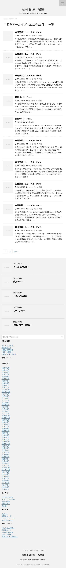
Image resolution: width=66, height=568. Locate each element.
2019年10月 (6, 368)
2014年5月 (5, 483)
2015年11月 (6, 444)
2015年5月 (5, 457)
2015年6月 (5, 455)
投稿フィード (6, 516)
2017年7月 (5, 400)
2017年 (11, 19)
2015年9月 (5, 448)
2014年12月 (6, 468)
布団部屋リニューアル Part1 (28, 227)
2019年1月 (5, 370)
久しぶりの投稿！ (21, 267)
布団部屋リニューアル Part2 (28, 205)
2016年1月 (5, 439)
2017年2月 (5, 411)
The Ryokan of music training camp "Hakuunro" (33, 559)
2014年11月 (6, 470)
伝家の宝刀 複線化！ (23, 325)
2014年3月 (5, 487)
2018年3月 (5, 383)
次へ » (16, 251)
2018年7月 (5, 374)
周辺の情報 (6, 501)
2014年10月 (6, 472)
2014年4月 (5, 485)
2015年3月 (5, 461)
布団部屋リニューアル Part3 (28, 184)
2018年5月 (5, 379)
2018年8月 (5, 372)
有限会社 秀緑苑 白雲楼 (30, 550)
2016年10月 (6, 420)
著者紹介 (43, 550)
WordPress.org (7, 520)
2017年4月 (5, 407)
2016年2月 (5, 437)
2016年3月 (5, 435)
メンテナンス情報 (35, 36)
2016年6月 (5, 429)
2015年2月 (5, 463)
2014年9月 (5, 474)
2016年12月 (6, 416)
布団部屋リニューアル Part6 (28, 76)
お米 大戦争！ (20, 311)
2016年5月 (5, 431)
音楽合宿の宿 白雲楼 (33, 9)
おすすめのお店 (7, 497)
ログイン (5, 514)
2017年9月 (5, 396)
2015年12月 (6, 442)
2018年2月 (5, 385)
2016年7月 (5, 426)
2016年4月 (5, 433)
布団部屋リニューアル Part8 (28, 32)
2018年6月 (5, 376)
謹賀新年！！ (19, 281)
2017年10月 (6, 394)
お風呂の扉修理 (20, 296)
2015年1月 (5, 465)
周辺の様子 (6, 504)
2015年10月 (6, 446)
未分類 (31, 122)
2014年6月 (5, 481)
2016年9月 (5, 422)
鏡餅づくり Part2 (23, 97)
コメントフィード (8, 518)
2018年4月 (5, 381)
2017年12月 (6, 389)
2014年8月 (5, 476)
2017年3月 (5, 409)
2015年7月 (5, 452)
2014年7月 (5, 478)
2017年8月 (5, 398)
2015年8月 (5, 450)
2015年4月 (5, 459)
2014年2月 (5, 489)
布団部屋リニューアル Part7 (28, 54)
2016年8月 (5, 424)
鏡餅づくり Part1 (23, 119)
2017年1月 (5, 413)
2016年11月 (6, 418)
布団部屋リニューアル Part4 (28, 162)
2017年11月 (6, 392)
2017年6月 (5, 403)
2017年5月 (5, 405)
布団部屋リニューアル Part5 (28, 140)
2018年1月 (5, 387)
